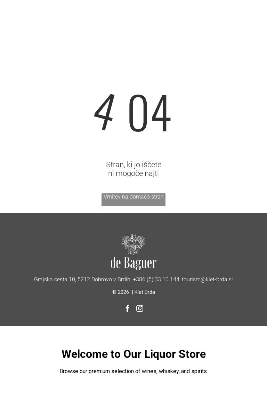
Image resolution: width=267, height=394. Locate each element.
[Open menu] (23, 18)
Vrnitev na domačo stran (134, 196)
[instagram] (140, 309)
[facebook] (127, 309)
